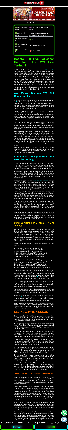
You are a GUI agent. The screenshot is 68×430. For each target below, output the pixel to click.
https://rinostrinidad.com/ (40, 181)
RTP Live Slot (49, 70)
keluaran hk (18, 297)
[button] (64, 419)
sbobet (16, 102)
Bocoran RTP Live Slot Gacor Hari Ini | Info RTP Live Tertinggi (32, 423)
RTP (38, 276)
